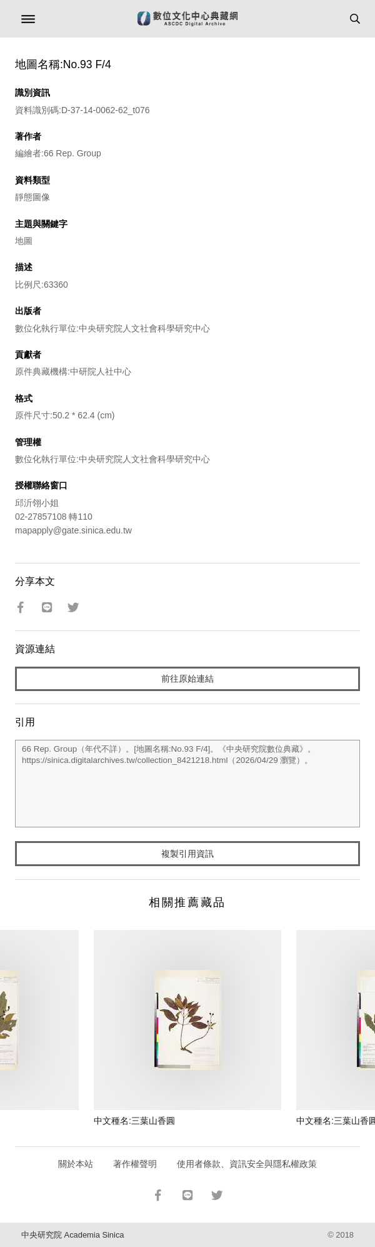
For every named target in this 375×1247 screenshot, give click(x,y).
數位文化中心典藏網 (188, 18)
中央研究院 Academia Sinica (72, 1234)
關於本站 (75, 1164)
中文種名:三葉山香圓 (134, 1121)
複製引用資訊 (187, 854)
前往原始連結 (187, 679)
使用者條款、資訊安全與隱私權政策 (247, 1164)
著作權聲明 (135, 1164)
